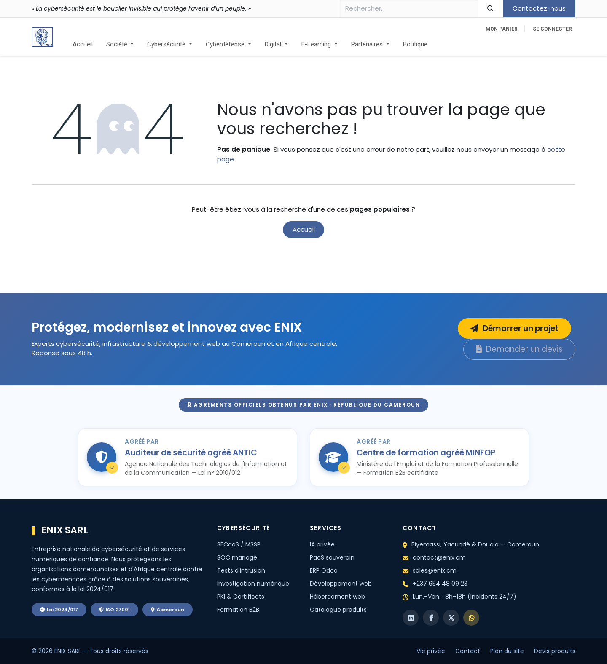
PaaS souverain (332, 557)
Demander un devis (519, 349)
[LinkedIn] (411, 618)
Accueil (304, 229)
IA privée (322, 544)
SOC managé (237, 557)
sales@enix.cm (435, 570)
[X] (451, 618)
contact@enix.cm (439, 557)
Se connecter (552, 29)
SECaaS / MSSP (239, 544)
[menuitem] (82, 44)
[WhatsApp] (471, 618)
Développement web (341, 583)
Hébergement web (337, 596)
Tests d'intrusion (241, 570)
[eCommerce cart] (501, 29)
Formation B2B (238, 609)
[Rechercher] (490, 8)
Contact (467, 651)
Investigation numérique (253, 583)
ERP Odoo (324, 570)
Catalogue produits (338, 609)
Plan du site (507, 651)
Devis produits (554, 651)
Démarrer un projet (514, 328)
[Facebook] (431, 618)
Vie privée (430, 651)
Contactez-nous (539, 8)
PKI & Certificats (240, 596)
